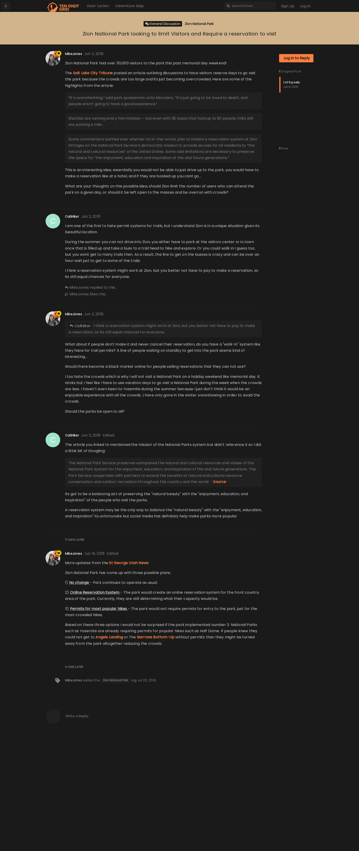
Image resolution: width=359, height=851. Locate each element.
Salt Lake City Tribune (93, 120)
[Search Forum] (250, 6)
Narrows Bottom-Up (155, 748)
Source (219, 593)
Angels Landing (109, 748)
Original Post (290, 100)
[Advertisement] (296, 66)
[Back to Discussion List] (6, 6)
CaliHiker (82, 437)
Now (283, 177)
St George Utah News (128, 674)
